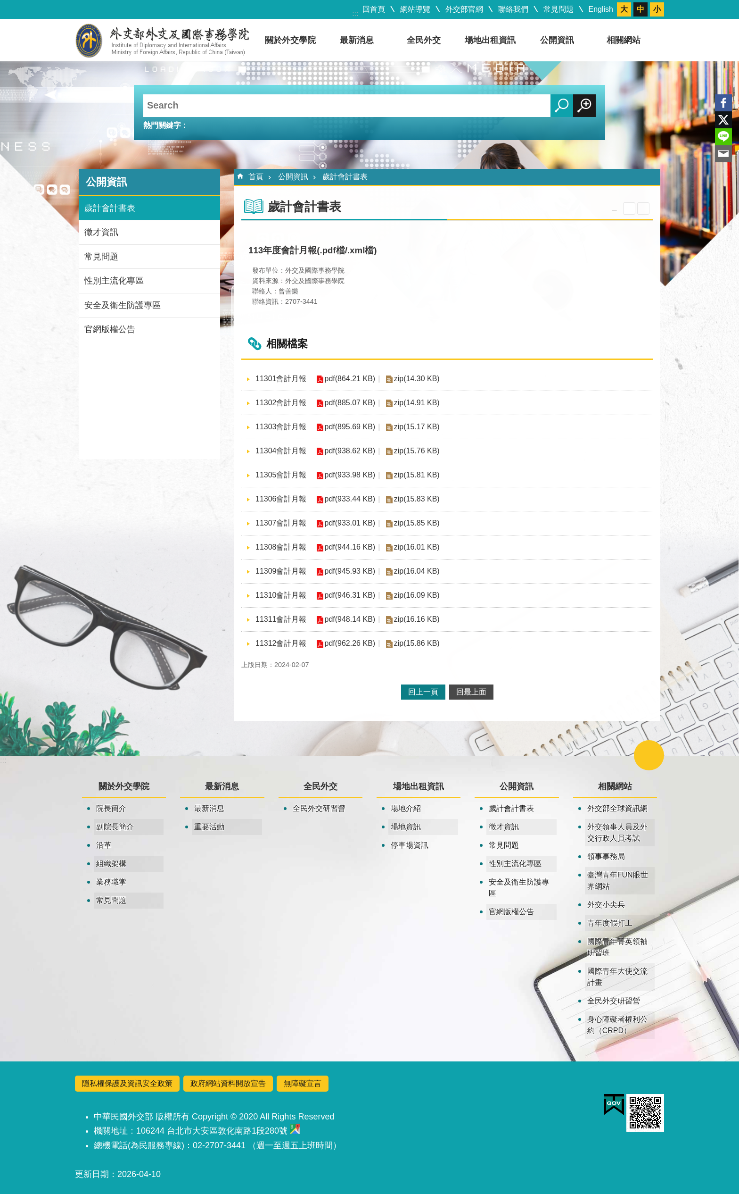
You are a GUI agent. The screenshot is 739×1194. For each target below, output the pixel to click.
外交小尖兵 (606, 905)
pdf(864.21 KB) (350, 379)
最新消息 (357, 40)
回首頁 (373, 9)
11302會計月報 (281, 403)
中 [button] (640, 9)
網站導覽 (415, 9)
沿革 (103, 845)
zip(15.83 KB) (417, 499)
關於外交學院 (290, 40)
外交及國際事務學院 (162, 40)
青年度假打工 (609, 923)
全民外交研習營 (319, 808)
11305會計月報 (281, 475)
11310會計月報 (281, 595)
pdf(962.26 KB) (350, 643)
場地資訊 (406, 827)
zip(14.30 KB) (417, 379)
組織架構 (111, 864)
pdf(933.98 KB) (350, 475)
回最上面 (471, 692)
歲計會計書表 (109, 208)
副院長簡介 (115, 827)
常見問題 (558, 9)
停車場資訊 (409, 845)
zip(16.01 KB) (417, 547)
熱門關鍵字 (162, 125)
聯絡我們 (513, 9)
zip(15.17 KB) (417, 427)
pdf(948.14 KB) (350, 619)
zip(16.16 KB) (417, 619)
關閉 (649, 755)
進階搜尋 (584, 105)
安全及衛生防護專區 (122, 305)
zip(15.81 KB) (417, 475)
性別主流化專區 (114, 280)
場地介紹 (406, 808)
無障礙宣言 (302, 1083)
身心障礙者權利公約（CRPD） (617, 1025)
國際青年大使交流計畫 (617, 976)
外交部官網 (464, 9)
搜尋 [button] (561, 105)
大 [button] (624, 9)
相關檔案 (287, 344)
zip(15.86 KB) (417, 643)
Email (723, 153)
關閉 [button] (629, 208)
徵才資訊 (101, 232)
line (723, 136)
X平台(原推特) (723, 119)
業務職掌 (111, 882)
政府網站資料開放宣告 (228, 1083)
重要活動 (209, 827)
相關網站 (623, 40)
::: (355, 13)
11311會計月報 (281, 619)
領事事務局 (606, 856)
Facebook (723, 102)
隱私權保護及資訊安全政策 (127, 1083)
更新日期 (92, 1174)
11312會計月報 (281, 643)
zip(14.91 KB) (417, 403)
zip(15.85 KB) (417, 523)
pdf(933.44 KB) (350, 499)
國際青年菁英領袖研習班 (617, 947)
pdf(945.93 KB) (350, 571)
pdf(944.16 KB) (350, 547)
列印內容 (643, 208)
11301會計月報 (281, 379)
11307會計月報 (281, 523)
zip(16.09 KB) (417, 595)
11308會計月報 (281, 547)
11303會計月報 (281, 427)
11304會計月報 (281, 451)
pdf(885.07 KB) (350, 403)
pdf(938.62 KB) (350, 451)
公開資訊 (557, 40)
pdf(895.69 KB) (350, 427)
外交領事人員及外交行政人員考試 (617, 832)
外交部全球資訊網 (617, 808)
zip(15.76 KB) (417, 451)
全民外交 (424, 40)
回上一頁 (423, 692)
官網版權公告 (109, 329)
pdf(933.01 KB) (350, 523)
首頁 (255, 177)
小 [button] (657, 9)
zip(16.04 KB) (417, 571)
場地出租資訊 (490, 40)
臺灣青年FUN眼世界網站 (617, 880)
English (601, 9)
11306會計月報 (281, 499)
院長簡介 (111, 808)
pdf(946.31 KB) (350, 595)
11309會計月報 (281, 571)
